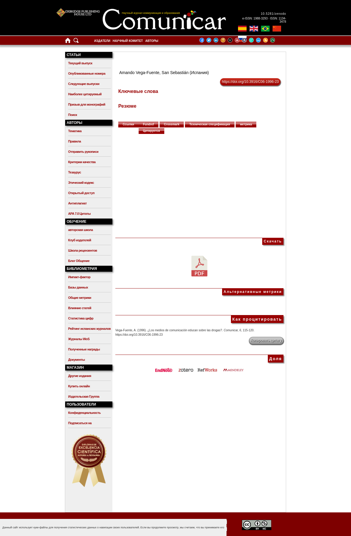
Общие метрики (79, 297)
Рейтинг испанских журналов (89, 328)
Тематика (74, 131)
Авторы (151, 40)
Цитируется (151, 130)
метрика (246, 124)
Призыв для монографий (86, 104)
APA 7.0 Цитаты (79, 213)
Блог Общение (78, 261)
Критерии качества (82, 162)
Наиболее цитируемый (84, 94)
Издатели (102, 40)
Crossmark (171, 124)
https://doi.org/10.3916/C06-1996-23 (250, 82)
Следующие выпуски (83, 84)
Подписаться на (79, 423)
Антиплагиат (77, 203)
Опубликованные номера (86, 73)
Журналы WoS (78, 339)
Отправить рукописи (83, 151)
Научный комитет (128, 40)
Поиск (72, 115)
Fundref (148, 124)
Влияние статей (79, 308)
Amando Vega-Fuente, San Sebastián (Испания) (164, 72)
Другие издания (79, 376)
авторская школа (80, 230)
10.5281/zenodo (273, 13)
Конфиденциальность (84, 412)
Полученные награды (84, 349)
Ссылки (128, 124)
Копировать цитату (266, 340)
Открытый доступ (81, 193)
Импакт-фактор (79, 277)
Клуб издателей (79, 240)
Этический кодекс (81, 182)
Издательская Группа (83, 396)
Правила (74, 141)
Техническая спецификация (209, 124)
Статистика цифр (80, 318)
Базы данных (78, 287)
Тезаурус (74, 172)
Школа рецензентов (82, 250)
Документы (76, 359)
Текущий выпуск (80, 63)
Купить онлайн (79, 386)
